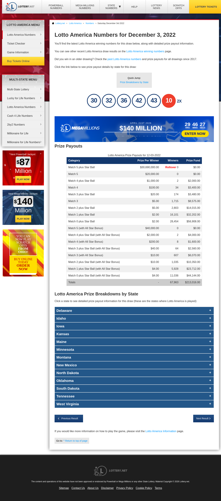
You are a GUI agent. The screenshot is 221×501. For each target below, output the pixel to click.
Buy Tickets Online (18, 61)
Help (134, 6)
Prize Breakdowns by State (134, 82)
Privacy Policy (124, 488)
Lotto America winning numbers (145, 51)
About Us (93, 488)
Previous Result (69, 418)
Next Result (202, 418)
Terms (158, 488)
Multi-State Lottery (18, 89)
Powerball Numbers (56, 6)
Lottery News (156, 6)
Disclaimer (107, 488)
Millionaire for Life (17, 133)
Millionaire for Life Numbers (23, 142)
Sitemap (64, 488)
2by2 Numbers (16, 124)
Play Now (23, 179)
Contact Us (78, 488)
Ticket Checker (16, 43)
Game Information (18, 52)
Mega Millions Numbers (85, 6)
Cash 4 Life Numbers (20, 115)
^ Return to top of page (75, 440)
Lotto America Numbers (21, 34)
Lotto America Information (160, 431)
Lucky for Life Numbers (21, 98)
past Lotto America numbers (124, 59)
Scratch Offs (178, 6)
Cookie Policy (144, 488)
